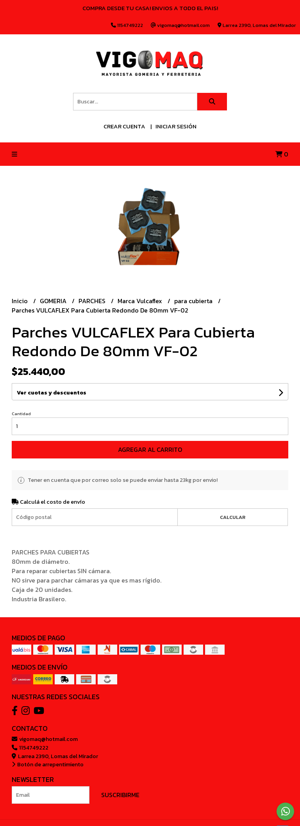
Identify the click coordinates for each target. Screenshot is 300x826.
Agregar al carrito (150, 449)
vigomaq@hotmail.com (45, 739)
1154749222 (30, 747)
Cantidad (21, 413)
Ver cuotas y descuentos (51, 393)
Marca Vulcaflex (141, 301)
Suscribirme (120, 794)
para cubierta (194, 301)
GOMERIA (54, 301)
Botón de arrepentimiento (48, 764)
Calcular (232, 517)
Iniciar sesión (175, 126)
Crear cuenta (124, 126)
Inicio (20, 301)
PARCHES (93, 301)
